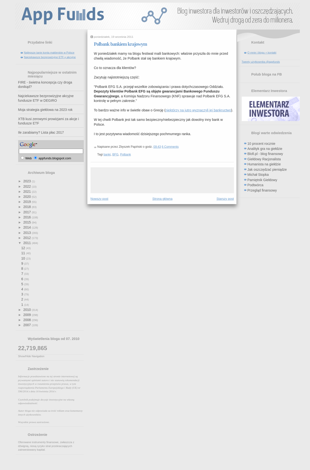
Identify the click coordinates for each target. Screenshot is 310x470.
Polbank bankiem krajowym (120, 44)
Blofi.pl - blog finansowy (265, 154)
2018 (27, 207)
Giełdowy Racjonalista (264, 159)
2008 (27, 320)
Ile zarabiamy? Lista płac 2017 (41, 132)
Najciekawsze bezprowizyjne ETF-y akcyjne (50, 57)
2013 (27, 233)
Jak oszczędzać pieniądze (267, 169)
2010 (27, 310)
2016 (27, 217)
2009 (27, 315)
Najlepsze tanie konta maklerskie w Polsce (49, 52)
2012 (27, 238)
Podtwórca (256, 185)
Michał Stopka (258, 175)
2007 (27, 325)
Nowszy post (99, 198)
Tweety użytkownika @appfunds (261, 61)
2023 (27, 181)
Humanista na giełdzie (264, 164)
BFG (115, 154)
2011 (27, 243)
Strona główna (162, 198)
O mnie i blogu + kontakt (262, 52)
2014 (27, 227)
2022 (27, 186)
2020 (27, 197)
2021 (27, 191)
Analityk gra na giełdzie (265, 149)
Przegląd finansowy (262, 190)
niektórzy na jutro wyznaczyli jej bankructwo (198, 110)
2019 (27, 202)
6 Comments (170, 146)
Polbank (125, 154)
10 (23, 258)
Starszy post (225, 198)
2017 (27, 212)
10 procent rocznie (261, 144)
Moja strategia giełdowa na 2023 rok (45, 110)
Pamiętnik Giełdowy (262, 180)
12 (23, 248)
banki (107, 154)
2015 (27, 222)
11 (23, 253)
